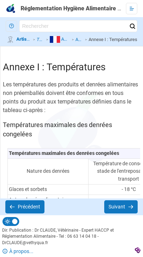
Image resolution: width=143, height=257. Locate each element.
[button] (11, 26)
